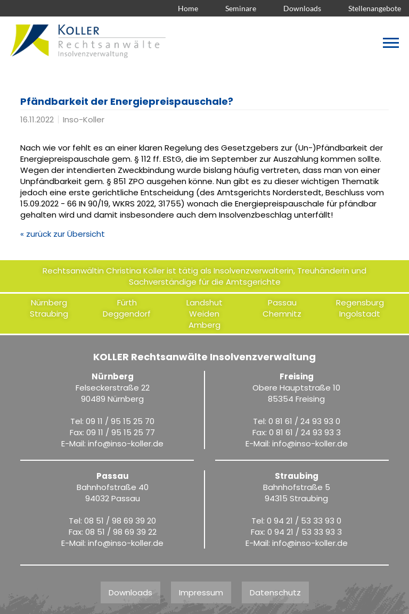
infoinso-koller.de (125, 443)
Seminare (240, 8)
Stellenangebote (374, 8)
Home (188, 8)
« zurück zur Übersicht (62, 233)
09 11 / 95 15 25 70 (120, 421)
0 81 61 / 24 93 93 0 (304, 421)
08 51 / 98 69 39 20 (120, 520)
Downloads (302, 8)
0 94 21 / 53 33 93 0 (304, 520)
